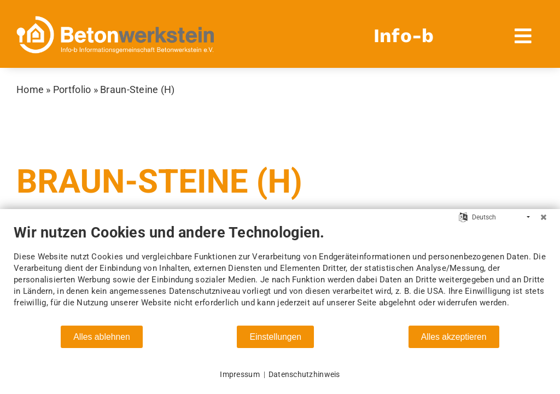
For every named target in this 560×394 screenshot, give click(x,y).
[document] (280, 274)
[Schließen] (543, 217)
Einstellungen (275, 336)
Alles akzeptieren (454, 336)
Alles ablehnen (101, 336)
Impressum (239, 374)
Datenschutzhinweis (304, 374)
